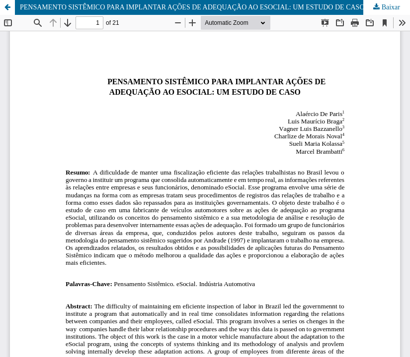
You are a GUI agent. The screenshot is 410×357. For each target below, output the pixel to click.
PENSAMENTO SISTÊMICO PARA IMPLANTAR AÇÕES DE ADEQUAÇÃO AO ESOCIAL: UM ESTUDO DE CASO (192, 7)
